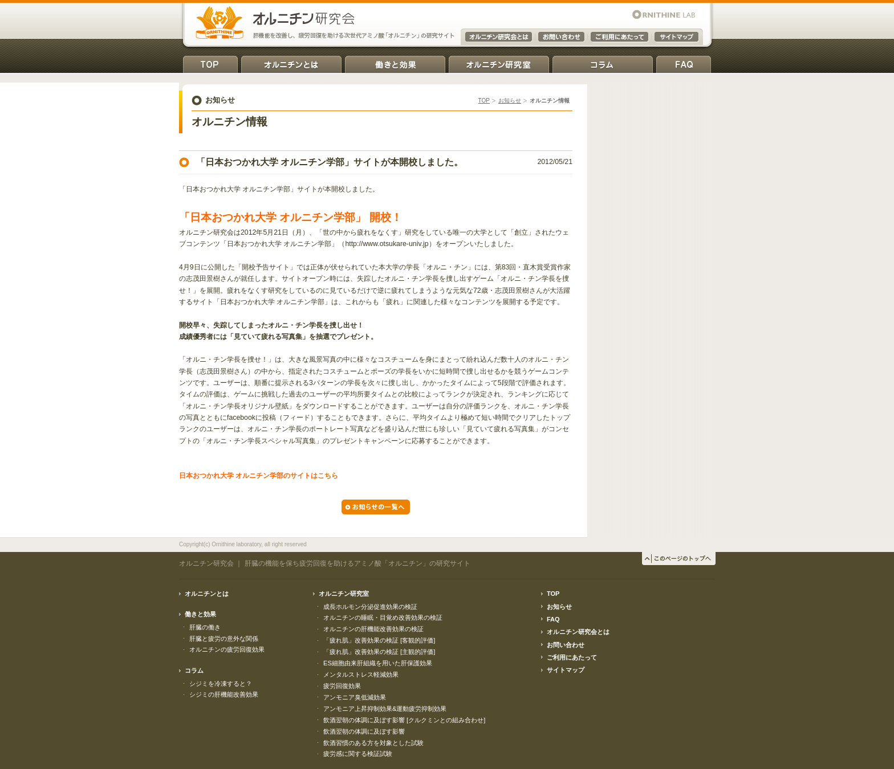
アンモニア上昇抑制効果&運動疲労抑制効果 (384, 708)
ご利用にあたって (572, 657)
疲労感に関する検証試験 (357, 753)
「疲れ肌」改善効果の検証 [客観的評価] (379, 640)
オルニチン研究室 (499, 62)
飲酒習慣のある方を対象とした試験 (373, 742)
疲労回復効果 (342, 685)
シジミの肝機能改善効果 (223, 694)
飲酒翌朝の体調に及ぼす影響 (364, 731)
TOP (210, 62)
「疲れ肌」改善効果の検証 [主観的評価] (379, 651)
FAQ (683, 62)
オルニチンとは (291, 62)
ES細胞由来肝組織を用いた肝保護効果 (377, 663)
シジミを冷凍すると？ (220, 683)
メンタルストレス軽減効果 (361, 674)
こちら (328, 476)
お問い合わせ (565, 644)
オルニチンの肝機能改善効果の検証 (373, 628)
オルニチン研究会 (206, 563)
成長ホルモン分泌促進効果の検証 (370, 606)
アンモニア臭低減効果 (354, 697)
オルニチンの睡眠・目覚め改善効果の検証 (382, 617)
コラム (602, 62)
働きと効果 (395, 62)
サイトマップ (565, 669)
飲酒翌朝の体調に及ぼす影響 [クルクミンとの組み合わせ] (404, 720)
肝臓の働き (205, 627)
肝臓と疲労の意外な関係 (223, 638)
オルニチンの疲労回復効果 (227, 649)
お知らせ (509, 100)
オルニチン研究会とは (578, 631)
